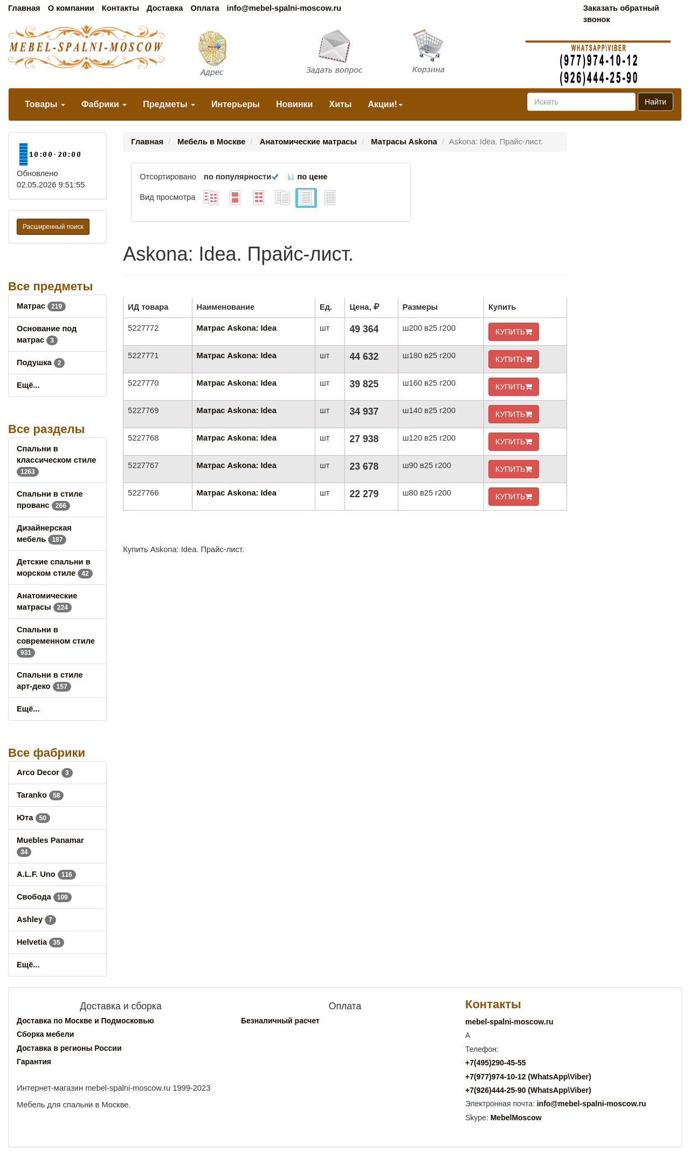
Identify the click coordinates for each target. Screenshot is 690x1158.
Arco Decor (45, 772)
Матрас (41, 306)
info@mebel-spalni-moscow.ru (284, 8)
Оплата (204, 8)
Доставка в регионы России (69, 1048)
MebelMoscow (516, 1117)
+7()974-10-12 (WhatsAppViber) (528, 1076)
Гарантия (34, 1061)
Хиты (340, 104)
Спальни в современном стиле (56, 641)
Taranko (40, 795)
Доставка (165, 8)
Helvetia (40, 942)
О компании (71, 8)
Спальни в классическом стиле (56, 460)
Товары (45, 104)
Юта (33, 817)
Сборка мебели (45, 1034)
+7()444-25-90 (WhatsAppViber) (528, 1090)
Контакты (120, 8)
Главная (24, 8)
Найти (655, 101)
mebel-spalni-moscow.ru (509, 1021)
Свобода (44, 896)
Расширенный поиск (53, 227)
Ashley (36, 919)
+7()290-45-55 (495, 1062)
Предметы (169, 104)
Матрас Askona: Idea (237, 328)
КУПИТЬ (513, 331)
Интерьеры (235, 104)
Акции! (385, 104)
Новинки (294, 104)
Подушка (41, 362)
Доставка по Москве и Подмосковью (85, 1020)
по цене (307, 176)
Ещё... (28, 385)
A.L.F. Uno (46, 874)
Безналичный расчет (280, 1020)
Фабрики (104, 104)
